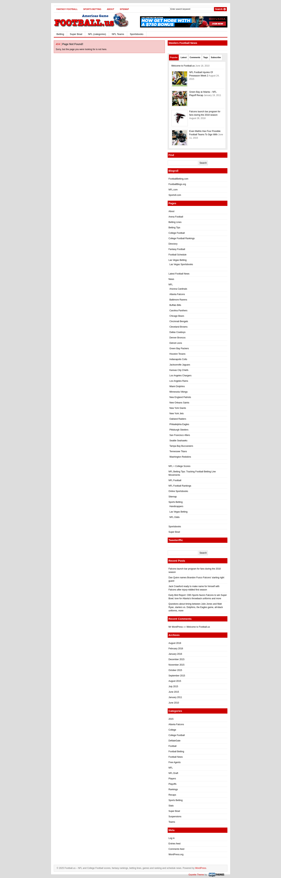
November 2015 (176, 664)
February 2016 (176, 648)
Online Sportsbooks (178, 491)
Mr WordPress (176, 627)
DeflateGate (175, 740)
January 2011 (175, 697)
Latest (184, 57)
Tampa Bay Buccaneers (181, 446)
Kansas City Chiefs (179, 370)
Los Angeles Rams (179, 381)
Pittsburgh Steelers (179, 429)
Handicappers (176, 506)
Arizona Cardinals (178, 289)
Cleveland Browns (179, 326)
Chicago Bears (177, 316)
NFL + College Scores (179, 466)
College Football (177, 233)
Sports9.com (175, 195)
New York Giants (178, 408)
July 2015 (173, 686)
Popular (174, 57)
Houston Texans (178, 354)
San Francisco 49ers (180, 435)
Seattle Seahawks (178, 440)
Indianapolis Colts (178, 359)
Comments (195, 57)
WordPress (200, 868)
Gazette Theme (196, 874)
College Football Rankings (182, 238)
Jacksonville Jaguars (180, 364)
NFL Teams (118, 34)
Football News (176, 757)
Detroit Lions (176, 343)
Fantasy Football (67, 9)
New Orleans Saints (179, 402)
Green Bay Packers (179, 348)
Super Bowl (76, 34)
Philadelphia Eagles (179, 424)
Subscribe (216, 57)
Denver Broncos (178, 337)
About (110, 9)
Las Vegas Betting (178, 260)
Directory (173, 244)
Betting (60, 34)
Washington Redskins (180, 457)
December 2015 (176, 659)
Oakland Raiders (178, 419)
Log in (172, 838)
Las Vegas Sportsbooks (181, 264)
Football (173, 746)
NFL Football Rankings (180, 485)
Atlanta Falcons (177, 294)
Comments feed (176, 849)
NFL (171, 284)
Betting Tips (174, 227)
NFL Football (175, 480)
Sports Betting (92, 9)
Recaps (172, 795)
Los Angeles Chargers (181, 375)
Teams (172, 822)
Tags (205, 57)
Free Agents (175, 762)
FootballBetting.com (178, 179)
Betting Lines (175, 222)
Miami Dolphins (177, 386)
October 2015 (175, 670)
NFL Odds (175, 517)
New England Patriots (180, 397)
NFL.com (173, 189)
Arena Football (176, 216)
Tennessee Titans (178, 451)
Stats (171, 805)
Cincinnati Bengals (179, 321)
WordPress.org (176, 854)
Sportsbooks (136, 34)
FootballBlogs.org (177, 184)
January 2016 (175, 654)
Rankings (173, 789)
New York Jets (177, 413)
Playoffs (172, 784)
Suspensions (175, 816)
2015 (171, 719)
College (172, 730)
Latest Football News (179, 273)
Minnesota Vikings (179, 392)
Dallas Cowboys (178, 332)
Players (172, 778)
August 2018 (175, 643)
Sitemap (124, 9)
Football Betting (176, 751)
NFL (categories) (97, 34)
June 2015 (174, 692)
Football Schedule (178, 254)
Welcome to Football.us (183, 65)
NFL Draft (173, 773)
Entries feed (175, 843)
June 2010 (174, 702)
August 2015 (175, 681)
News (171, 279)
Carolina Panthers (178, 310)
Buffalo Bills (175, 305)
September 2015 (177, 675)
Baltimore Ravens (178, 299)
